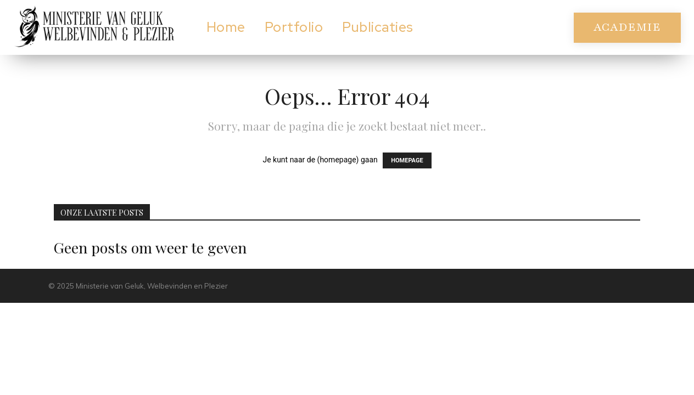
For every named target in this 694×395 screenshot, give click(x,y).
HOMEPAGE (407, 160)
